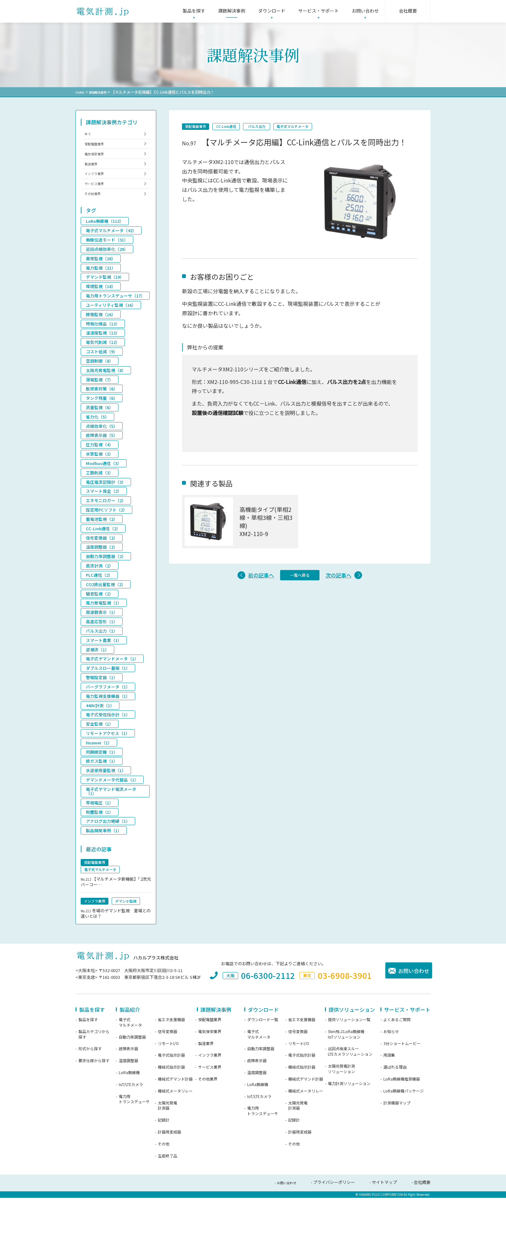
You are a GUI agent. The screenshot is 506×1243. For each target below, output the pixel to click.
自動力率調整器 (132, 1083)
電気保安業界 (98, 162)
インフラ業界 (98, 188)
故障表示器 (128, 1095)
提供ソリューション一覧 (349, 1066)
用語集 (389, 1101)
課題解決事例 (102, 92)
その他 (163, 1190)
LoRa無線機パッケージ (403, 1137)
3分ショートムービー (401, 1090)
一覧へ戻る (300, 581)
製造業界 (94, 174)
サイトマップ (384, 1229)
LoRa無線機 (129, 1119)
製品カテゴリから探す (93, 1081)
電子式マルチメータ (322, 127)
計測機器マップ (396, 1149)
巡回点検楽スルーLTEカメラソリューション (350, 1098)
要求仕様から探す (93, 1107)
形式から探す (90, 1095)
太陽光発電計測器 (167, 1152)
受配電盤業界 (199, 127)
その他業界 (96, 214)
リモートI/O (168, 1090)
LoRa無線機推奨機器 (401, 1125)
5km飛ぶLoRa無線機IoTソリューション (346, 1081)
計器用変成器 (169, 1178)
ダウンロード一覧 (262, 1066)
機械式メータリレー (175, 1137)
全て (90, 135)
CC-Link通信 (238, 127)
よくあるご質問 (396, 1066)
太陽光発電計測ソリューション (341, 1115)
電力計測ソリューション (349, 1130)
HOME (81, 92)
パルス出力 (277, 127)
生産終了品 (167, 1202)
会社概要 (422, 1229)
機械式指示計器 (171, 1113)
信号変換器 (167, 1078)
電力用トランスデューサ (134, 1145)
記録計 (163, 1166)
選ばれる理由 (395, 1113)
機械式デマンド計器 (175, 1125)
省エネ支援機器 (171, 1066)
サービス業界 (98, 201)
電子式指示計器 (171, 1101)
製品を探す (88, 1066)
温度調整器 (128, 1107)
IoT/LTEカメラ (131, 1131)
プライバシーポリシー (334, 1229)
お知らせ (391, 1078)
